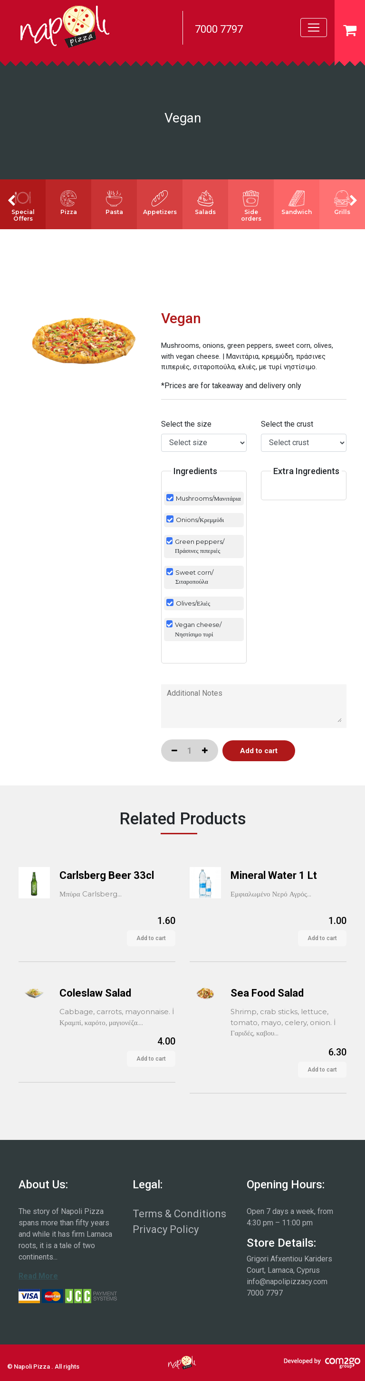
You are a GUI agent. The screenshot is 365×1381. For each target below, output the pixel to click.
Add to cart (151, 938)
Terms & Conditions (179, 1214)
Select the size (186, 424)
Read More (38, 1275)
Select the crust (287, 424)
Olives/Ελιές (193, 603)
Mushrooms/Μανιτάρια (208, 498)
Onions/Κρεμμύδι (200, 519)
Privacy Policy (166, 1229)
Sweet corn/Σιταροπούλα (194, 577)
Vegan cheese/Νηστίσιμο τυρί (198, 629)
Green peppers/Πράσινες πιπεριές (199, 546)
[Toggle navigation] (313, 27)
